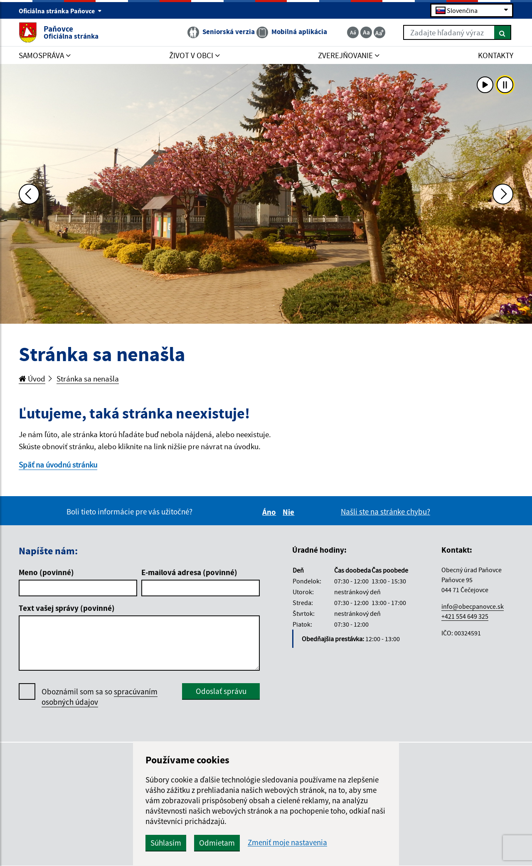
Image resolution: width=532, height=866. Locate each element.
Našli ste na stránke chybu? (385, 512)
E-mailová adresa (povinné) (189, 572)
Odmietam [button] (217, 843)
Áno (270, 512)
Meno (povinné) (46, 572)
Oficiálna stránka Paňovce (60, 11)
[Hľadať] (502, 32)
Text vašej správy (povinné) (67, 608)
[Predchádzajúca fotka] (29, 194)
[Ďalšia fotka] (503, 194)
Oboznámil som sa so (100, 696)
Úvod (32, 379)
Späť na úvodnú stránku (58, 465)
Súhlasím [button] (165, 843)
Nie (290, 512)
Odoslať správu (221, 691)
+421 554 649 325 (464, 616)
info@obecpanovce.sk (472, 606)
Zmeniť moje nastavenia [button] (287, 842)
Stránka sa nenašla (88, 379)
